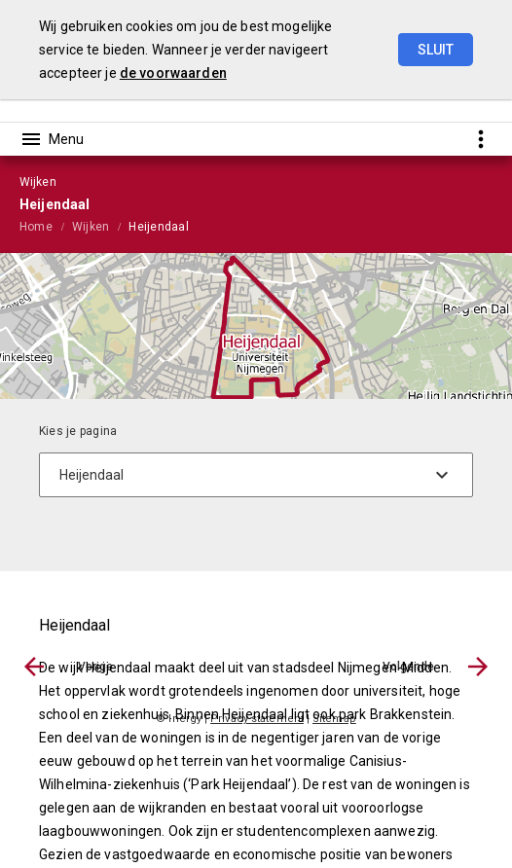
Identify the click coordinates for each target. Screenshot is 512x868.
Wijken (90, 227)
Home (36, 227)
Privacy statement (257, 718)
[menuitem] (45, 225)
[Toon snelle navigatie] (480, 139)
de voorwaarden (173, 73)
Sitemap (334, 718)
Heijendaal (158, 227)
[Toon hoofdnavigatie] (51, 139)
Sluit (436, 49)
